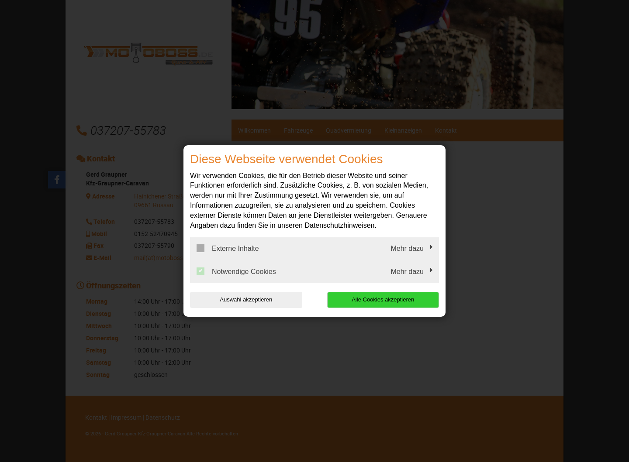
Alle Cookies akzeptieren (383, 299)
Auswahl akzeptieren (246, 299)
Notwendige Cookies (236, 271)
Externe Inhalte (228, 248)
